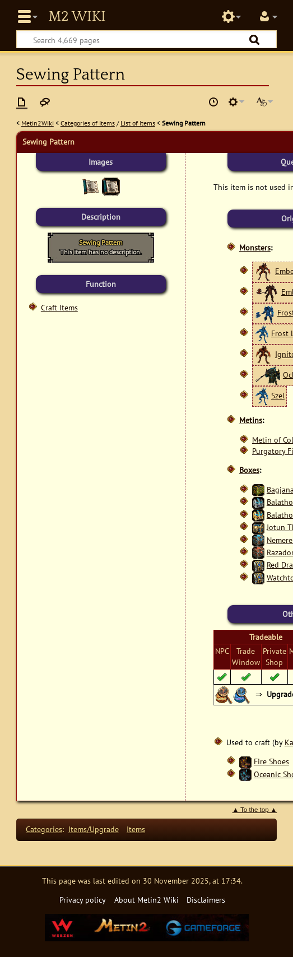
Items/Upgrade (93, 829)
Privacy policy (82, 899)
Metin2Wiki (37, 123)
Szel (278, 395)
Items (136, 829)
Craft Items (59, 307)
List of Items (137, 123)
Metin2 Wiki (76, 16)
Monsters (255, 247)
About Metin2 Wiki (146, 899)
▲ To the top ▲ (254, 809)
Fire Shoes (271, 761)
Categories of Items (88, 123)
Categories (44, 829)
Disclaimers (206, 899)
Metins (250, 420)
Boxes (249, 469)
